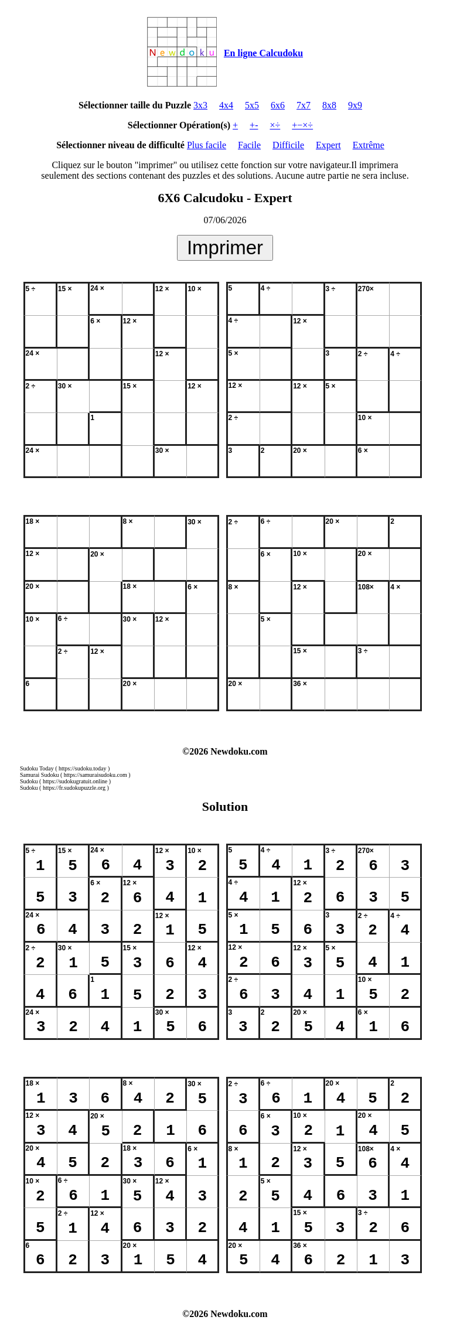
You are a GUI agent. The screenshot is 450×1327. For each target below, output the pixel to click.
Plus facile (206, 145)
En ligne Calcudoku (263, 53)
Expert (328, 145)
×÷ (275, 125)
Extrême (368, 145)
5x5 (252, 105)
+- (254, 125)
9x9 (355, 105)
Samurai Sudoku (39, 775)
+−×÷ (302, 125)
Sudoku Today (37, 768)
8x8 (329, 105)
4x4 (226, 105)
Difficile (288, 145)
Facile (249, 145)
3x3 (200, 105)
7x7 (303, 105)
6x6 (278, 105)
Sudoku (29, 781)
